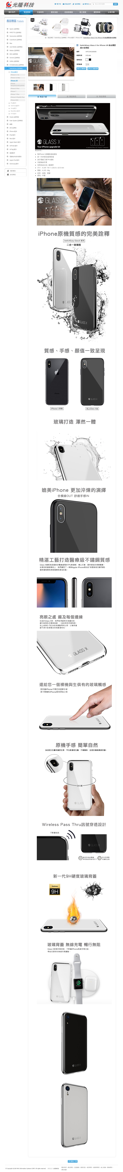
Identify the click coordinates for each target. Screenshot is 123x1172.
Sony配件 (14, 108)
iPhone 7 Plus (15, 94)
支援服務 (76, 1167)
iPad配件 (13, 103)
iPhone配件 (14, 72)
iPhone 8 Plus (15, 88)
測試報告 (13, 171)
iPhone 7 (13, 91)
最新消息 (83, 1167)
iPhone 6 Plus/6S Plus (17, 97)
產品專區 (70, 1167)
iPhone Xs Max (15, 78)
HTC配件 (13, 114)
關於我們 (64, 1167)
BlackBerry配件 (15, 111)
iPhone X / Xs (15, 75)
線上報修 (103, 1167)
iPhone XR (14, 80)
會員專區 (89, 1167)
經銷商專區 (96, 1167)
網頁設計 (50, 1168)
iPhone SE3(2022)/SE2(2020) (17, 84)
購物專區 (109, 1167)
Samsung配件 (15, 106)
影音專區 (13, 174)
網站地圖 (64, 1169)
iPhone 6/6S (14, 100)
